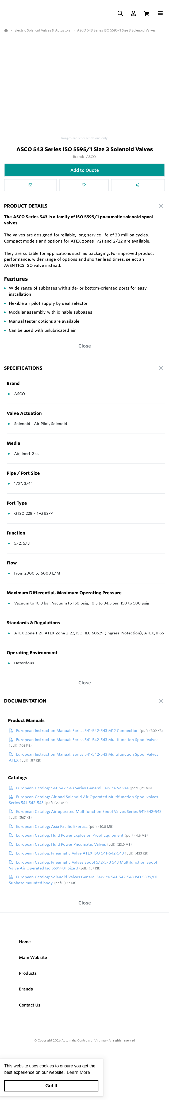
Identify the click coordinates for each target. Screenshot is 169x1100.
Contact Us (29, 1007)
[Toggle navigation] (160, 14)
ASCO (91, 159)
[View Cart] (146, 14)
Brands (26, 991)
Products (28, 975)
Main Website (33, 960)
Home (25, 944)
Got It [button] (51, 1085)
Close (84, 348)
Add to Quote (84, 172)
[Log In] (133, 14)
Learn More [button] (78, 1072)
